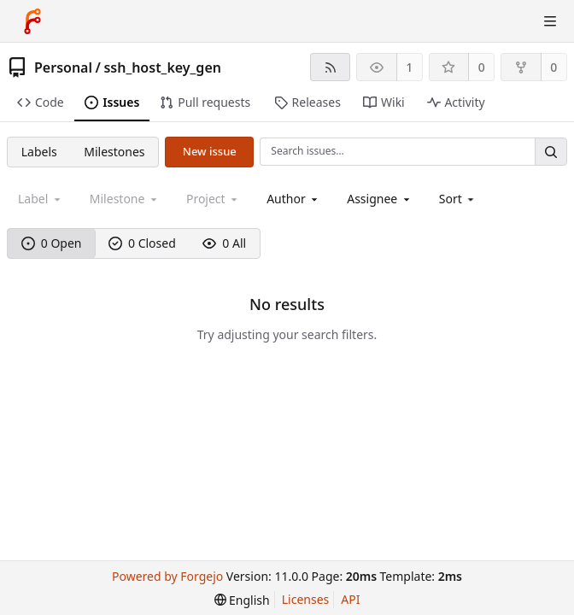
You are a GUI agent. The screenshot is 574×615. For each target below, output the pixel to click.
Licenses (306, 599)
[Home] (32, 21)
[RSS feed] (330, 67)
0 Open (51, 243)
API (350, 599)
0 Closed (142, 243)
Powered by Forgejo (167, 576)
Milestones (114, 152)
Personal (63, 67)
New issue (210, 151)
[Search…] (551, 152)
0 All (224, 243)
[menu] (458, 198)
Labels (39, 152)
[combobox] (293, 198)
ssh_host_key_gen (162, 67)
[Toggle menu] (550, 21)
